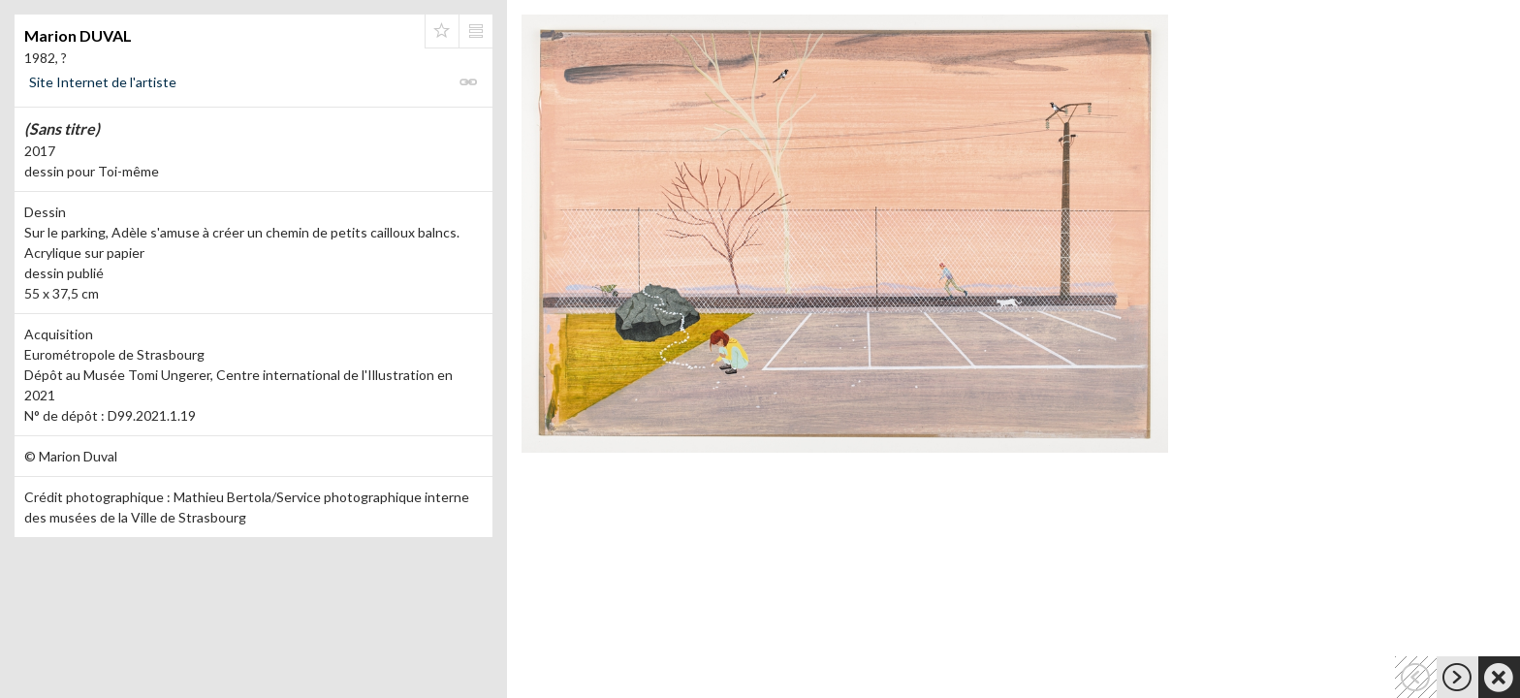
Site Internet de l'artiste (102, 82)
